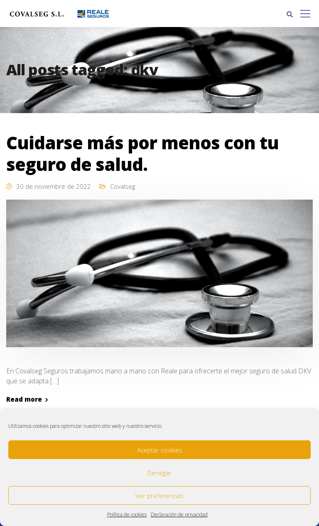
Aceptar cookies (159, 450)
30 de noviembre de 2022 (53, 186)
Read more (24, 399)
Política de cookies (127, 514)
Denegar (159, 473)
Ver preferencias (159, 495)
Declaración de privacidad (179, 514)
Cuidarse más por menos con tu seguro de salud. (142, 153)
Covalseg (122, 186)
